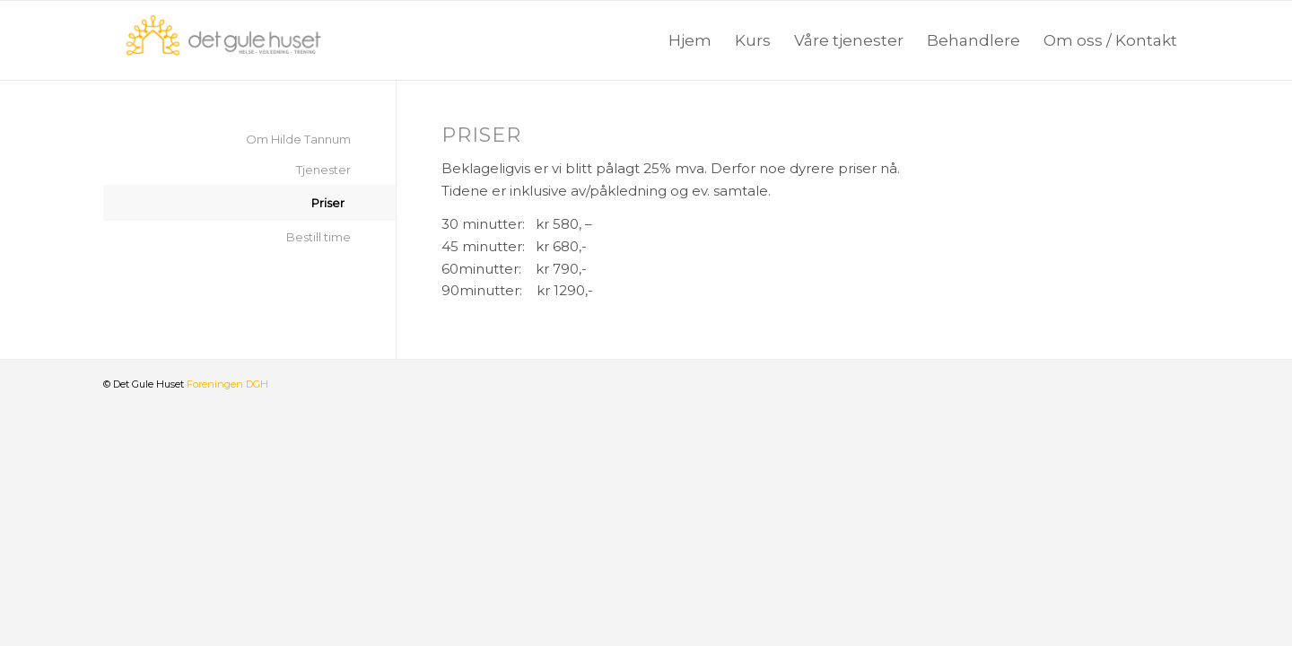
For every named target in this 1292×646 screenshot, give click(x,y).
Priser (328, 203)
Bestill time (318, 237)
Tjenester (323, 169)
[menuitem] (690, 40)
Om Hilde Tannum (298, 139)
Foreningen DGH (227, 384)
